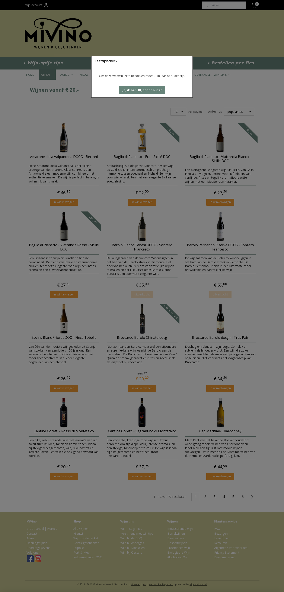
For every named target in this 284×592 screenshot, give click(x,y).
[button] (142, 90)
